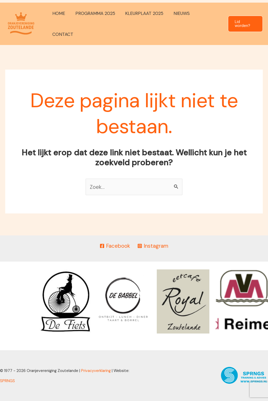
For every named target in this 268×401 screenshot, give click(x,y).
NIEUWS (180, 24)
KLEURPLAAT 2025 (144, 24)
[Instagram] (153, 246)
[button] (245, 24)
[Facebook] (114, 246)
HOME (60, 24)
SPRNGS (7, 380)
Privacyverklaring (96, 370)
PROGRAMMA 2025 (96, 24)
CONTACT (207, 24)
